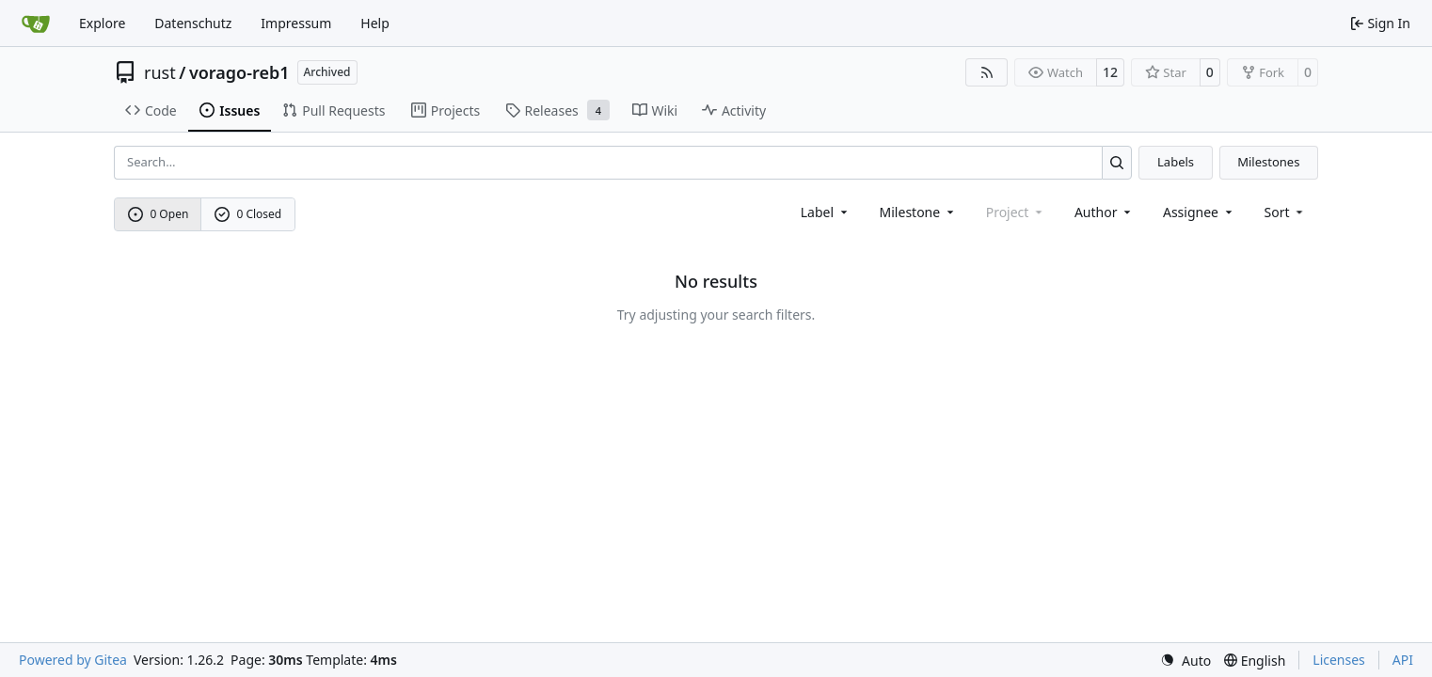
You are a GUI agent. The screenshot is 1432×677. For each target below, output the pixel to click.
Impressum (296, 23)
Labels (1175, 161)
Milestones (1268, 161)
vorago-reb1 (239, 72)
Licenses (1339, 660)
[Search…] (1117, 162)
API (1402, 660)
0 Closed (248, 214)
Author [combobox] (1104, 212)
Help (375, 23)
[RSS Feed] (987, 72)
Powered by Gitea (73, 660)
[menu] (1285, 212)
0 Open (158, 214)
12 (1110, 72)
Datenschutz (192, 23)
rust (160, 72)
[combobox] (825, 212)
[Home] (35, 23)
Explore (102, 23)
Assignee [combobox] (1199, 212)
